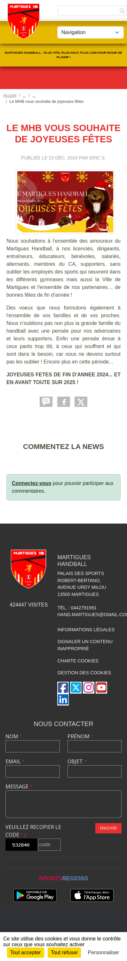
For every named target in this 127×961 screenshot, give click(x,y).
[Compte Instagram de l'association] (88, 688)
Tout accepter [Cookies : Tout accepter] (25, 952)
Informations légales (86, 629)
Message (19, 786)
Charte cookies (77, 660)
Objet (77, 761)
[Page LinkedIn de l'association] (63, 699)
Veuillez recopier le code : (33, 830)
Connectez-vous (32, 483)
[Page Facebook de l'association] (63, 688)
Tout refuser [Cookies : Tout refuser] (64, 952)
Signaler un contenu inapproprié (85, 645)
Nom (13, 736)
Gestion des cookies (84, 672)
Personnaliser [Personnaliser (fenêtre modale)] (103, 952)
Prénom (80, 736)
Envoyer (108, 828)
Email (15, 761)
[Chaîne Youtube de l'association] (101, 688)
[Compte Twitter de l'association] (76, 688)
